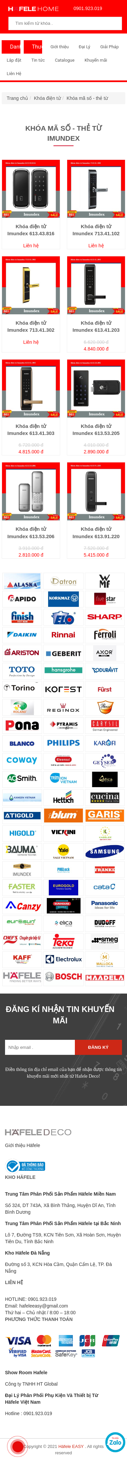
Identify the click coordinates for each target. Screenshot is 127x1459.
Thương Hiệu (35, 49)
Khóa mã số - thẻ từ (87, 98)
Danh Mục (13, 49)
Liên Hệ (14, 73)
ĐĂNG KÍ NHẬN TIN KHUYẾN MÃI (60, 1015)
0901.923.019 (86, 8)
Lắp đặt (14, 60)
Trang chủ (17, 98)
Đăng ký (98, 1047)
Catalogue (65, 60)
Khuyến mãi (96, 60)
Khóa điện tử (47, 98)
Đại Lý (84, 46)
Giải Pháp (109, 46)
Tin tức (38, 60)
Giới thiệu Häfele (22, 1145)
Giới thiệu (59, 46)
